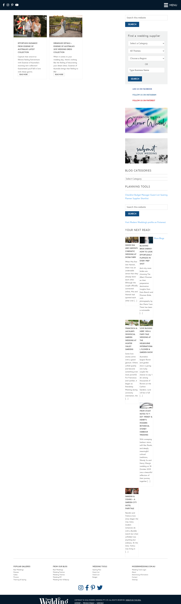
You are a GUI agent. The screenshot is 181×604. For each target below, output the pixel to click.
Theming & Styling (19, 584)
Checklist (129, 199)
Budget (94, 581)
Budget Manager (142, 199)
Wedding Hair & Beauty (61, 584)
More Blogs (159, 242)
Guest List (155, 199)
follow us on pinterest (143, 104)
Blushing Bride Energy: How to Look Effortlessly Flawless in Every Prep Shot (146, 259)
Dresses (16, 576)
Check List (95, 579)
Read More (23, 78)
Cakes (15, 579)
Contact (134, 581)
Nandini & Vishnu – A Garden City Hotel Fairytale (131, 506)
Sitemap (135, 584)
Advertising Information (140, 579)
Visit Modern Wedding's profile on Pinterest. (145, 226)
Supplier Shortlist (141, 202)
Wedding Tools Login (139, 574)
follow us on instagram (144, 99)
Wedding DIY (57, 581)
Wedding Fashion (59, 576)
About (134, 576)
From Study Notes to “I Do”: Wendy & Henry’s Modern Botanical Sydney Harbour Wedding (146, 427)
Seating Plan (96, 574)
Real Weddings (18, 574)
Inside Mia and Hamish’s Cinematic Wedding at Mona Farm (131, 255)
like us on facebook (142, 93)
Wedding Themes (59, 579)
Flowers (16, 581)
